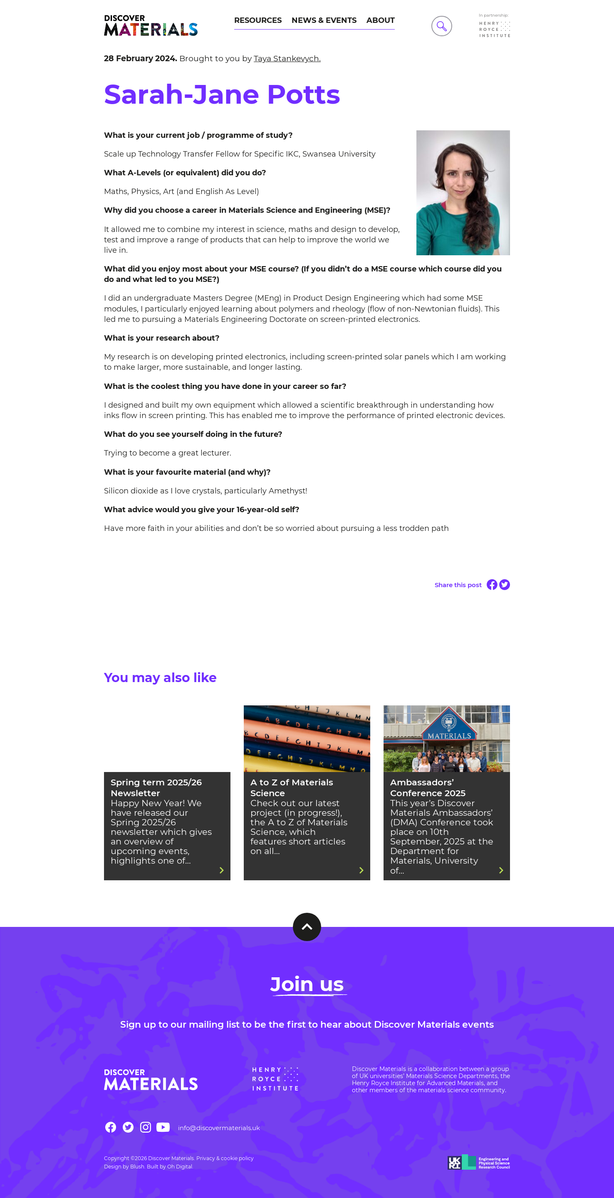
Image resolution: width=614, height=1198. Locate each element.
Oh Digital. (180, 1166)
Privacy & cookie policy (225, 1158)
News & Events (324, 20)
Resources (258, 20)
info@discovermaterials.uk (219, 1128)
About (380, 20)
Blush (137, 1166)
